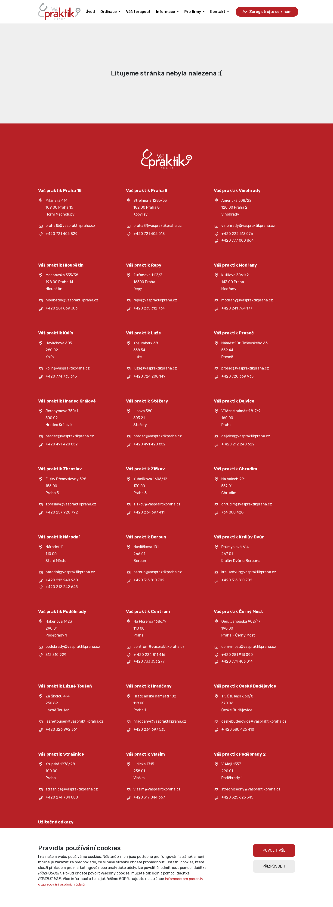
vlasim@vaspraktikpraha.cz (157, 789)
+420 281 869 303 (61, 308)
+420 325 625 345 (237, 797)
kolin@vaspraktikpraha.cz (68, 368)
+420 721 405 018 (149, 233)
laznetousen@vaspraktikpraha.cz (74, 721)
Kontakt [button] (218, 11)
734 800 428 (232, 512)
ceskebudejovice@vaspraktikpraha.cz (254, 721)
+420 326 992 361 (61, 729)
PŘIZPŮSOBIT (274, 866)
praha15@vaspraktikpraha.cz (70, 225)
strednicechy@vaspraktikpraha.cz (251, 789)
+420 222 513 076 (237, 233)
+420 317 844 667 (149, 797)
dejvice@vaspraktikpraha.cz (245, 436)
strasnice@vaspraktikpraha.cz (72, 789)
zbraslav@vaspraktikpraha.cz (71, 504)
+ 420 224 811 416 (149, 654)
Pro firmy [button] (193, 11)
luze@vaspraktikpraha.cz (155, 368)
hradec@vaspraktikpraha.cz (70, 436)
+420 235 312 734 (149, 308)
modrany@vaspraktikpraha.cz (247, 300)
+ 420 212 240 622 (238, 444)
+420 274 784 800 (62, 797)
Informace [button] (166, 11)
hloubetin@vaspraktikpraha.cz (72, 300)
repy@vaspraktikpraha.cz (155, 300)
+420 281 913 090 (237, 654)
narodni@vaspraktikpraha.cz (70, 572)
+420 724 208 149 (149, 376)
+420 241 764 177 (236, 308)
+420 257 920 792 (62, 512)
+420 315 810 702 (148, 580)
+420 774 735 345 (61, 376)
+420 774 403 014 (237, 661)
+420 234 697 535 (149, 729)
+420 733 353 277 (149, 661)
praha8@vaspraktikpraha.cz (157, 225)
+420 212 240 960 (62, 580)
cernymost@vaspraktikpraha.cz (248, 646)
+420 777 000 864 (237, 240)
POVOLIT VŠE (274, 850)
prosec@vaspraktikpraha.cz (245, 368)
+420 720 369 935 (237, 376)
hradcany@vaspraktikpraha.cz (159, 721)
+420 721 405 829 (61, 233)
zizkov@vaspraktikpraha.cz (157, 504)
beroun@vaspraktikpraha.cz (157, 572)
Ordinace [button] (109, 11)
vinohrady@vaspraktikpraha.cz (248, 225)
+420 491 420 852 (62, 444)
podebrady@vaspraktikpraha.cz (73, 646)
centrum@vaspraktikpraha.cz (159, 646)
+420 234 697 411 (149, 512)
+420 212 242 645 (62, 587)
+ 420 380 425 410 (237, 729)
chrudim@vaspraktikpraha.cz (246, 504)
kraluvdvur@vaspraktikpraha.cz (248, 572)
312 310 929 (56, 654)
